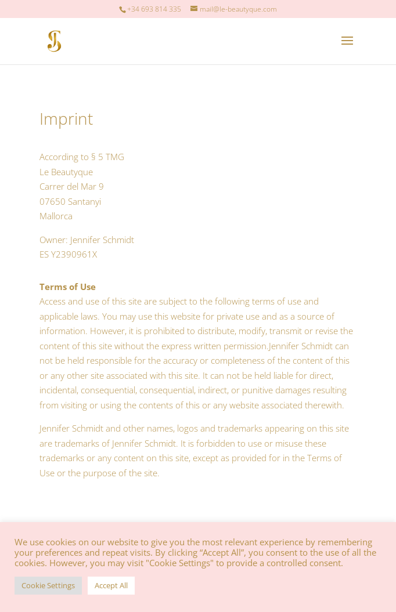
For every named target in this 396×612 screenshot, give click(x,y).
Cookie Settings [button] (48, 585)
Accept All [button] (111, 585)
